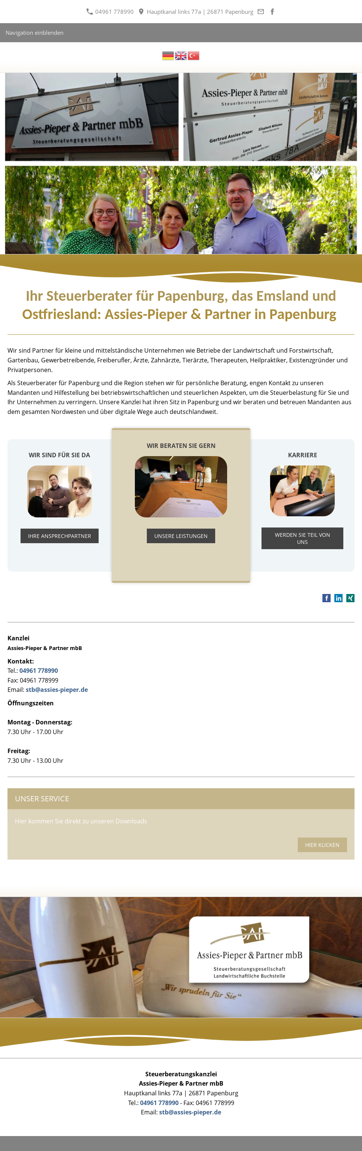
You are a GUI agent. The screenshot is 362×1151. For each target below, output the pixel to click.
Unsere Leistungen (181, 535)
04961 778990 (110, 11)
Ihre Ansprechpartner (59, 535)
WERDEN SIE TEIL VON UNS (302, 538)
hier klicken (322, 844)
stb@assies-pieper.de (57, 690)
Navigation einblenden (35, 32)
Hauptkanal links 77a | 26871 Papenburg (195, 11)
